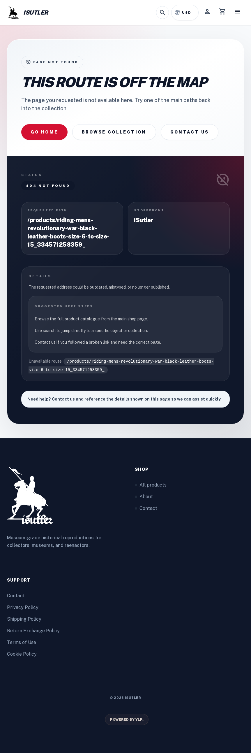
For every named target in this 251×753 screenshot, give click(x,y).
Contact (146, 508)
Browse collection (114, 132)
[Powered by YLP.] (126, 719)
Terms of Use (21, 642)
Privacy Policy (22, 607)
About (144, 496)
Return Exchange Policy (33, 630)
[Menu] (237, 12)
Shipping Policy (24, 619)
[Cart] (222, 12)
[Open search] (162, 12)
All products (151, 485)
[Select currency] (188, 12)
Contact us (189, 132)
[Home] (27, 12)
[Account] (207, 12)
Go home (44, 132)
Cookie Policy (22, 654)
